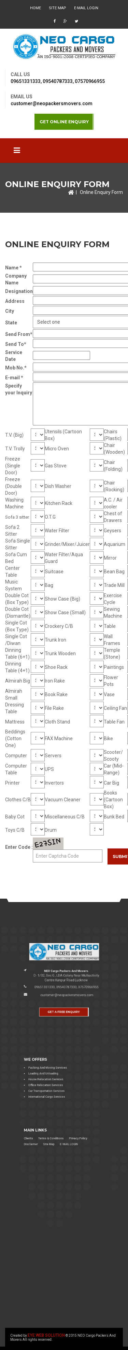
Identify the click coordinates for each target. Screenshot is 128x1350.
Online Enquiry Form (101, 192)
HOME (35, 8)
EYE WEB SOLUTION (46, 1335)
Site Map (57, 8)
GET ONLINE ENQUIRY (64, 121)
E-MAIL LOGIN (86, 8)
